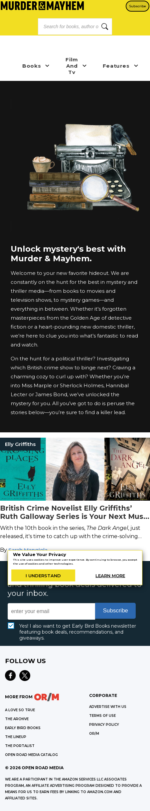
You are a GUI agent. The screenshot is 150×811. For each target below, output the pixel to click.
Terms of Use (102, 716)
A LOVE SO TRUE (20, 710)
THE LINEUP (15, 737)
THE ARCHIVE (17, 719)
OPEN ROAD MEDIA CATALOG (31, 755)
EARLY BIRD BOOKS (23, 728)
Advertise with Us (107, 707)
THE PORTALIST (20, 746)
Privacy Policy (104, 724)
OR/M (94, 733)
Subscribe (137, 6)
